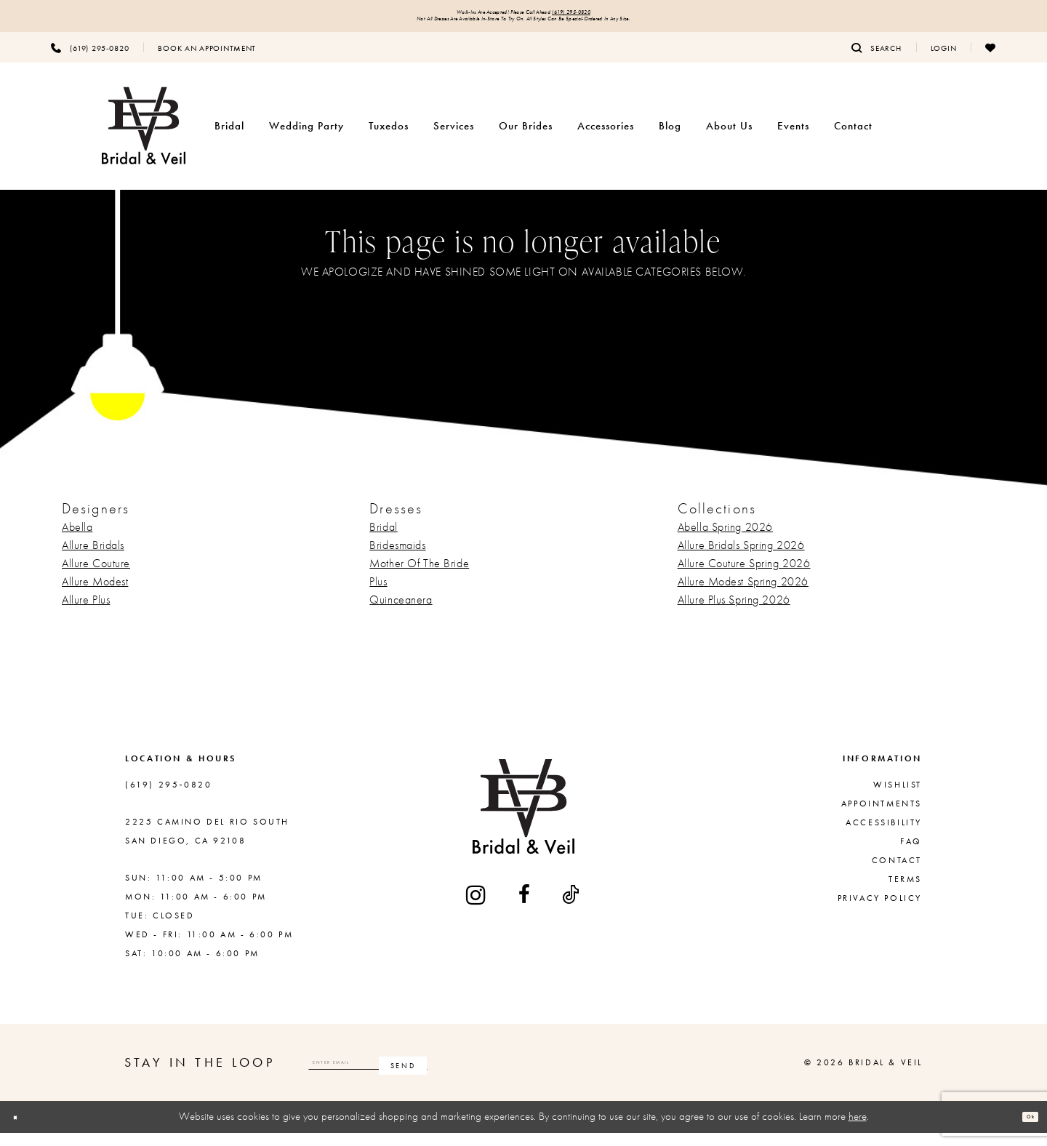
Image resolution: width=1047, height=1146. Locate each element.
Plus (378, 594)
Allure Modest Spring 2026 (743, 594)
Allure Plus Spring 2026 (734, 612)
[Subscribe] (526, 1075)
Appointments (881, 816)
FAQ (911, 854)
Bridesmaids (397, 558)
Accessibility (884, 835)
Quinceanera (400, 612)
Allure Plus (86, 612)
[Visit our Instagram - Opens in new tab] (477, 908)
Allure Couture (96, 576)
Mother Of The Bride (419, 576)
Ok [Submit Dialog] (1022, 1130)
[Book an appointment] (206, 60)
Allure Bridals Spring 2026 (741, 558)
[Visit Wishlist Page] (991, 60)
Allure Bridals (93, 558)
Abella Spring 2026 (725, 540)
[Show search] (876, 60)
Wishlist (897, 798)
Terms (905, 892)
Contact (897, 873)
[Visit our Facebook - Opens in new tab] (525, 907)
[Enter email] (430, 1075)
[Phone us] (89, 60)
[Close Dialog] (22, 1130)
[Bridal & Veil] (143, 139)
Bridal (383, 540)
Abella (77, 540)
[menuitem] (89, 60)
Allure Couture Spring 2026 (744, 576)
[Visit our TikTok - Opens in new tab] (571, 907)
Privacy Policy (880, 911)
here (858, 1129)
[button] (943, 60)
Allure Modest (95, 594)
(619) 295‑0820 (619, 16)
